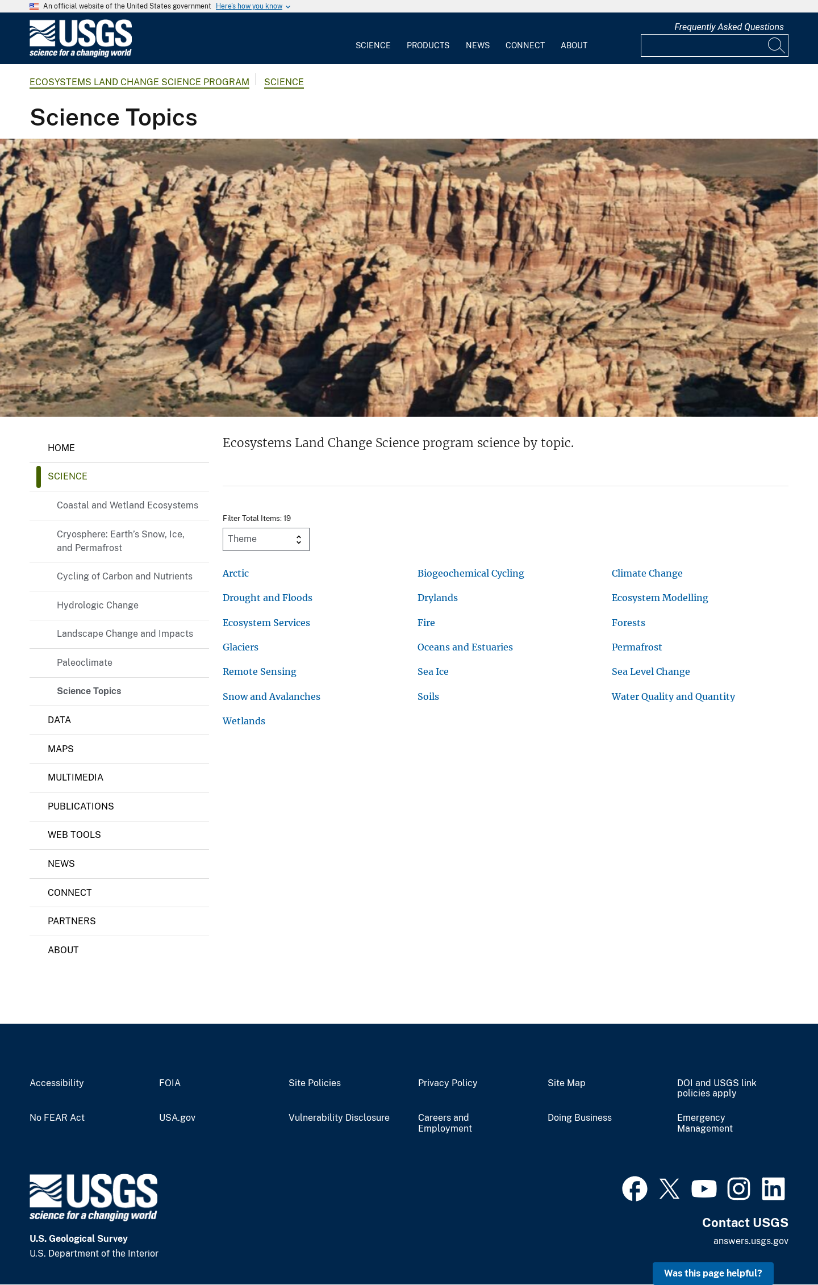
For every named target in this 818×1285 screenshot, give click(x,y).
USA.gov (177, 1118)
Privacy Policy (448, 1083)
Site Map (567, 1083)
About (574, 45)
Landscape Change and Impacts (125, 633)
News (478, 45)
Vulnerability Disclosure (339, 1118)
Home (61, 448)
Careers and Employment (445, 1123)
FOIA (170, 1083)
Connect (525, 45)
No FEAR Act (57, 1118)
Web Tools (74, 834)
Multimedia (75, 777)
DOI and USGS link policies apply (717, 1088)
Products (428, 45)
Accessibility (57, 1083)
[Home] (81, 54)
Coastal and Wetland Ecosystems (127, 505)
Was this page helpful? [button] (713, 1273)
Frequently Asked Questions (729, 27)
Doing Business (580, 1118)
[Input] (714, 45)
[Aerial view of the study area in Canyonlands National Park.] (409, 278)
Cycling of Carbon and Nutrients (125, 576)
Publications (81, 806)
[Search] (777, 45)
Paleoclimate (84, 662)
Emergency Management (705, 1123)
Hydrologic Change (98, 605)
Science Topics (89, 691)
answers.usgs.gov (750, 1241)
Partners (72, 921)
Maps (61, 749)
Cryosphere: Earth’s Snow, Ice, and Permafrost (121, 541)
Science (373, 45)
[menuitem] (373, 38)
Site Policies (315, 1083)
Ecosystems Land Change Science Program (139, 82)
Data (59, 720)
